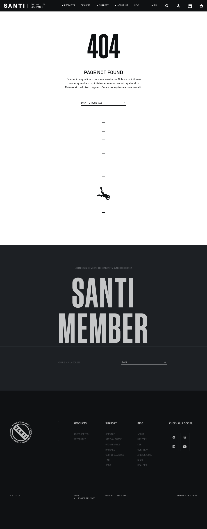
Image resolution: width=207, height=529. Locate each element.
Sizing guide (113, 440)
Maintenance (112, 445)
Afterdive (80, 440)
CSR (139, 445)
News (140, 461)
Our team (142, 450)
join (144, 363)
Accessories (81, 435)
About (140, 435)
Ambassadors (144, 456)
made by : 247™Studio (116, 496)
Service (110, 435)
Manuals (110, 450)
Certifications (114, 456)
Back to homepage (103, 103)
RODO (108, 466)
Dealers (142, 466)
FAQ (107, 461)
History (142, 440)
